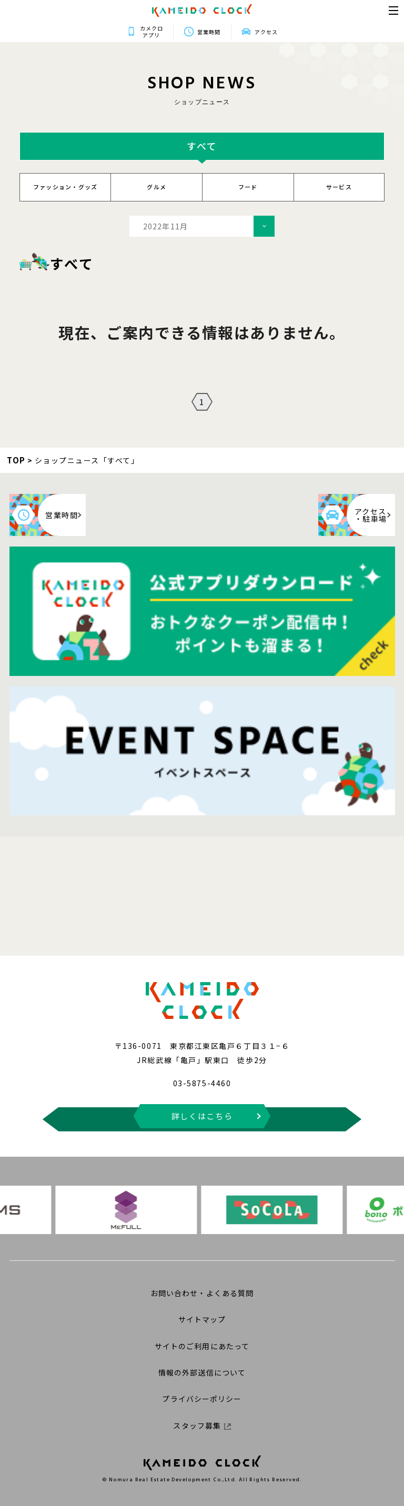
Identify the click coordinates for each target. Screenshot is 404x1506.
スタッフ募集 (201, 1425)
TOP (16, 460)
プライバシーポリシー (201, 1398)
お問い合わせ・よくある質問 (202, 1293)
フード (248, 187)
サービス (339, 187)
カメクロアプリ (75, 31)
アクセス (342, 32)
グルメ (156, 187)
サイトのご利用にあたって (202, 1346)
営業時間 (208, 32)
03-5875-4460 (202, 1083)
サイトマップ (202, 1319)
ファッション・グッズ (65, 187)
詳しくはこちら (202, 1115)
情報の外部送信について (202, 1372)
